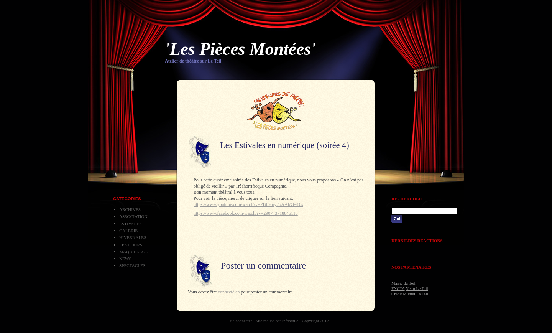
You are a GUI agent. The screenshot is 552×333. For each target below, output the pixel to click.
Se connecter (241, 320)
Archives (130, 209)
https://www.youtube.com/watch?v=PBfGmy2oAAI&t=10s (248, 204)
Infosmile (290, 320)
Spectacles (132, 265)
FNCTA (398, 288)
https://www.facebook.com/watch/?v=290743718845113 (246, 213)
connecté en (229, 292)
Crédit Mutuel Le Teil (409, 294)
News (125, 258)
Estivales (130, 223)
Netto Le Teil (417, 288)
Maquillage (133, 251)
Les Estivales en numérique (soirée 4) (284, 145)
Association (133, 216)
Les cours (130, 244)
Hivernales (132, 237)
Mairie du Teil (403, 283)
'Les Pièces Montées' (240, 49)
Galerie (128, 230)
